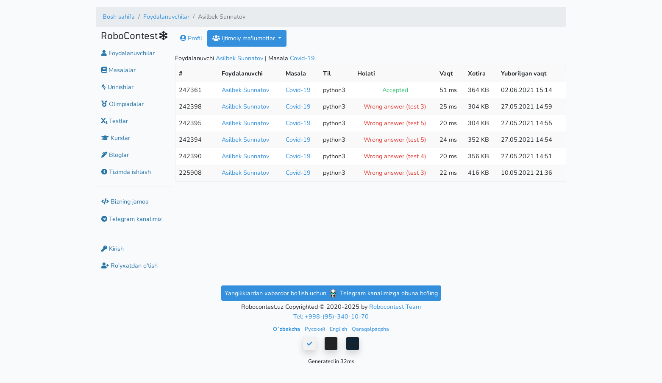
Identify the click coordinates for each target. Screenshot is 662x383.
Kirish (112, 248)
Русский (315, 329)
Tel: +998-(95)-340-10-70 (331, 316)
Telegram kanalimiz (131, 219)
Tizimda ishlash (126, 172)
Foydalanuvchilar (166, 16)
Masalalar (118, 70)
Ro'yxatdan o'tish (129, 265)
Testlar (114, 121)
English (339, 329)
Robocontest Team (395, 306)
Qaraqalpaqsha (370, 329)
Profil (191, 38)
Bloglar (115, 155)
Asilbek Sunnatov (239, 58)
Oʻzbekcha (287, 329)
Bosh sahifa (119, 16)
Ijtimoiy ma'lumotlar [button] (244, 38)
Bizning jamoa (125, 201)
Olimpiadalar (122, 104)
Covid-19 (302, 58)
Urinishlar (117, 87)
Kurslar (115, 138)
